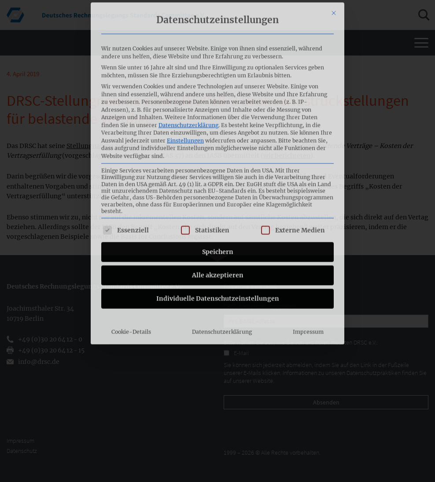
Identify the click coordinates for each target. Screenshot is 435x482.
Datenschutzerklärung (188, 26)
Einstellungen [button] (185, 41)
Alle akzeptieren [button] (217, 176)
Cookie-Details (131, 233)
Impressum (308, 233)
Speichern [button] (217, 153)
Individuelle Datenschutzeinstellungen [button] (217, 200)
